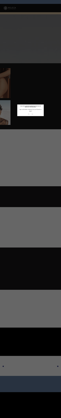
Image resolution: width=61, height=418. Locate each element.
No (32, 114)
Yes (29, 114)
